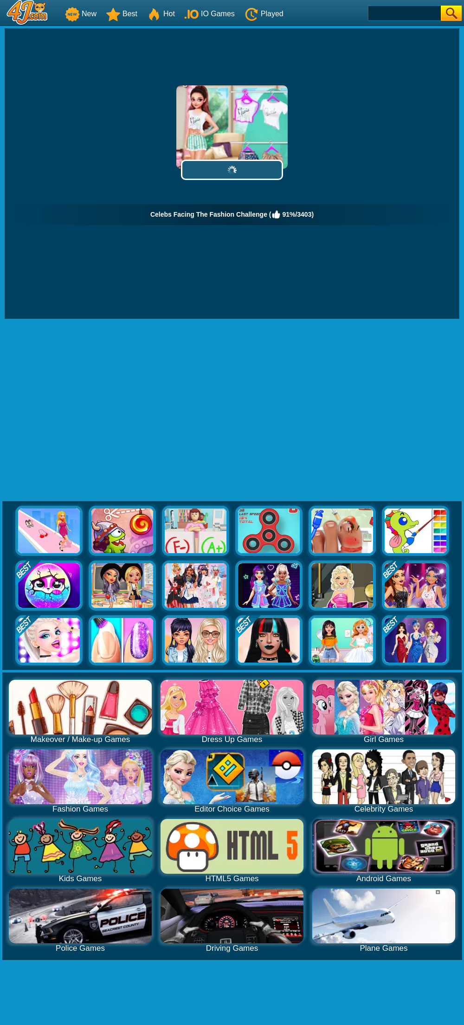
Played (264, 14)
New (81, 14)
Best (121, 14)
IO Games (209, 14)
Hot (161, 14)
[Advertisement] (87, 410)
